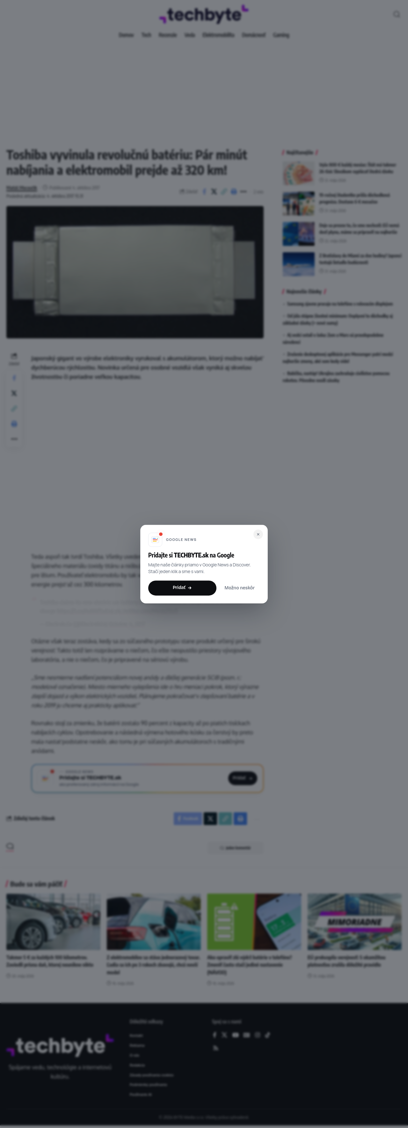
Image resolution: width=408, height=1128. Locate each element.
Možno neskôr (239, 588)
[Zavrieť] (258, 534)
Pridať (182, 587)
